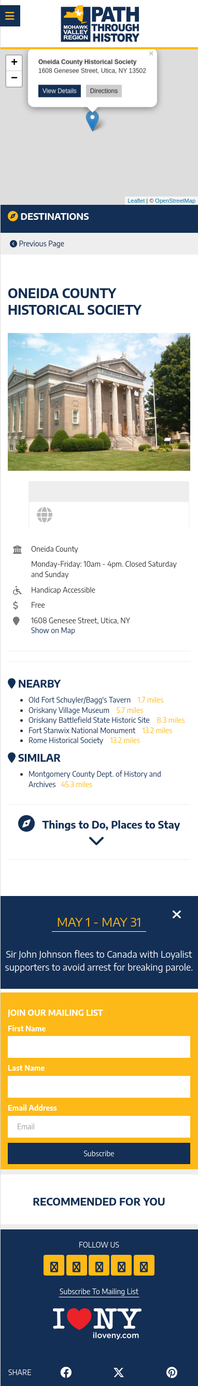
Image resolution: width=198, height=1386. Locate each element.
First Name (27, 1028)
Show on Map (53, 630)
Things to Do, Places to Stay (99, 831)
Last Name (26, 1067)
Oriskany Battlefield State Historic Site (89, 720)
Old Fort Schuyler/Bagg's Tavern (80, 699)
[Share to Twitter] (118, 1372)
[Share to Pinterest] (171, 1372)
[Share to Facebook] (65, 1372)
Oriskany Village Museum (69, 710)
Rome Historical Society (66, 740)
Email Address (32, 1107)
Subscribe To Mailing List (99, 1291)
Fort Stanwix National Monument (82, 730)
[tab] (109, 491)
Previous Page (37, 243)
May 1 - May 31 (99, 921)
